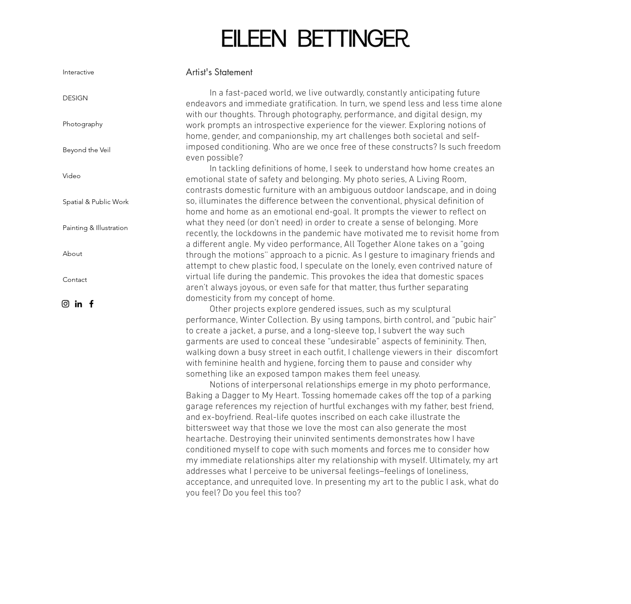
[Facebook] (91, 304)
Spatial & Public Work (96, 202)
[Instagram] (65, 304)
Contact (75, 279)
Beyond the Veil (87, 150)
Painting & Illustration (95, 228)
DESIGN (75, 98)
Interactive (78, 72)
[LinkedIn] (78, 304)
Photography (82, 124)
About (72, 253)
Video (72, 176)
